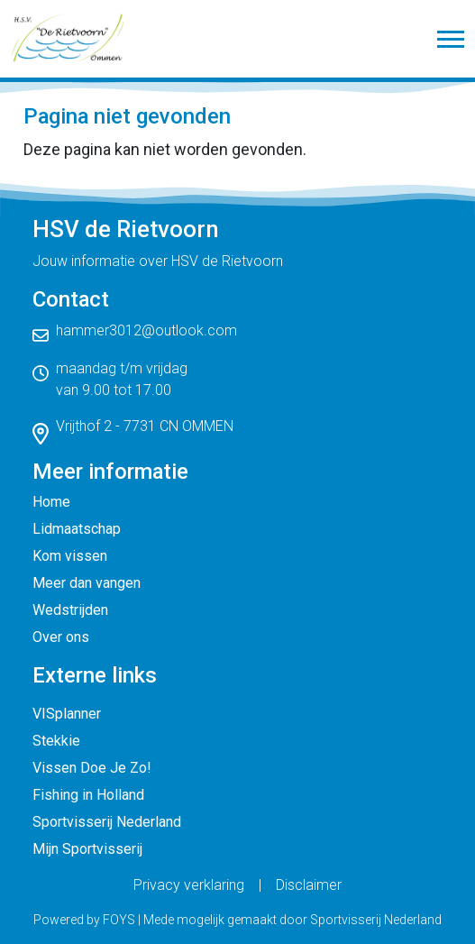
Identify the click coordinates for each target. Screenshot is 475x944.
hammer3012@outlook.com (146, 330)
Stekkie (56, 740)
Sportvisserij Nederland (106, 821)
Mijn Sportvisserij (87, 848)
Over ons (60, 637)
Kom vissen (69, 555)
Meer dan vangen (86, 582)
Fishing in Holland (88, 794)
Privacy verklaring (188, 885)
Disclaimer (309, 885)
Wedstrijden (70, 610)
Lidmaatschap (76, 528)
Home (51, 501)
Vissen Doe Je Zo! (91, 767)
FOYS (119, 919)
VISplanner (66, 713)
